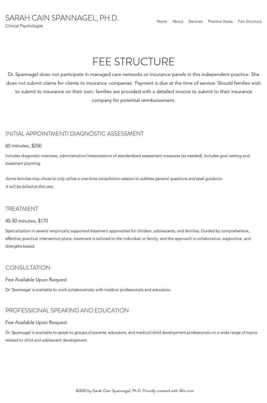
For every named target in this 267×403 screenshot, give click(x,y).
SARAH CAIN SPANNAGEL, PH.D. (62, 18)
